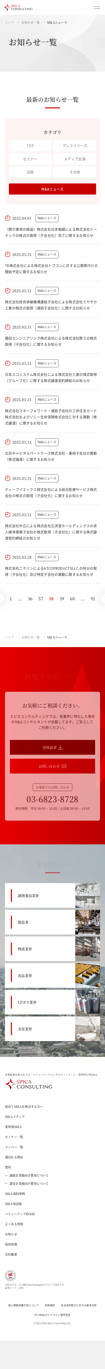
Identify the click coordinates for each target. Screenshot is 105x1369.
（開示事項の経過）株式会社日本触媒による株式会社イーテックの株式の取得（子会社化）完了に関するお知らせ (51, 232)
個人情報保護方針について (23, 1305)
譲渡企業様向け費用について (27, 1175)
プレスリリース (74, 145)
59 (62, 598)
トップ (9, 22)
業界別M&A (13, 1127)
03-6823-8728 (52, 798)
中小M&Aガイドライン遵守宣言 (52, 1315)
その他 (75, 171)
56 (30, 598)
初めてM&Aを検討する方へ (24, 1106)
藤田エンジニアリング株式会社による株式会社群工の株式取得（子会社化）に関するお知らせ (51, 341)
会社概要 (11, 1254)
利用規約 (50, 1305)
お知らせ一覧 (31, 22)
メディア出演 (74, 158)
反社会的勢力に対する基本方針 (79, 1305)
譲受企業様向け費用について (27, 1183)
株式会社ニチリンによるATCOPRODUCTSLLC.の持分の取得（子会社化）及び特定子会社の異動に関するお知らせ (51, 571)
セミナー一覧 (14, 1137)
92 (93, 598)
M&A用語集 (13, 1204)
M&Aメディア (15, 1116)
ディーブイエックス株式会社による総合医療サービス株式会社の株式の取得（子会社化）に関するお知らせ (51, 492)
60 (72, 598)
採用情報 (11, 1244)
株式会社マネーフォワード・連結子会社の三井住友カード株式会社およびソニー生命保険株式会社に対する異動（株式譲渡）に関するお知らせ (51, 416)
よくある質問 (14, 1224)
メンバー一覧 (14, 1147)
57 (40, 598)
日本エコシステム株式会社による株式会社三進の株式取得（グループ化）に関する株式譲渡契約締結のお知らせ (51, 377)
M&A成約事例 (15, 1193)
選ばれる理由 (14, 1157)
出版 (30, 171)
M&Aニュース (52, 188)
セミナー (30, 158)
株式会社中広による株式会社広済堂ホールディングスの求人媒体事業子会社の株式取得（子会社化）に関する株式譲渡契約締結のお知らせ (51, 531)
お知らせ (11, 1234)
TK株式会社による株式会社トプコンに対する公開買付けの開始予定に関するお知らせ (51, 268)
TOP (30, 145)
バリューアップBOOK (20, 1214)
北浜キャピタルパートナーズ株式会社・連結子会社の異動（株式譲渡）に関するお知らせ (51, 456)
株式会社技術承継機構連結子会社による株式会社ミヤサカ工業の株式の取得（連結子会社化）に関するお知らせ (51, 304)
